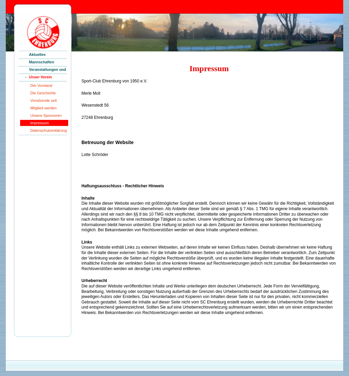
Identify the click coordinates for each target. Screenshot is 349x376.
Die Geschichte (43, 93)
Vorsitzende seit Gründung (43, 101)
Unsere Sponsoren (46, 115)
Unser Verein (40, 77)
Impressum (39, 123)
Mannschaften (41, 62)
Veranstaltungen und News (47, 70)
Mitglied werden (43, 108)
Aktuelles (37, 54)
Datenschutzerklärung (48, 130)
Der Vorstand (41, 85)
